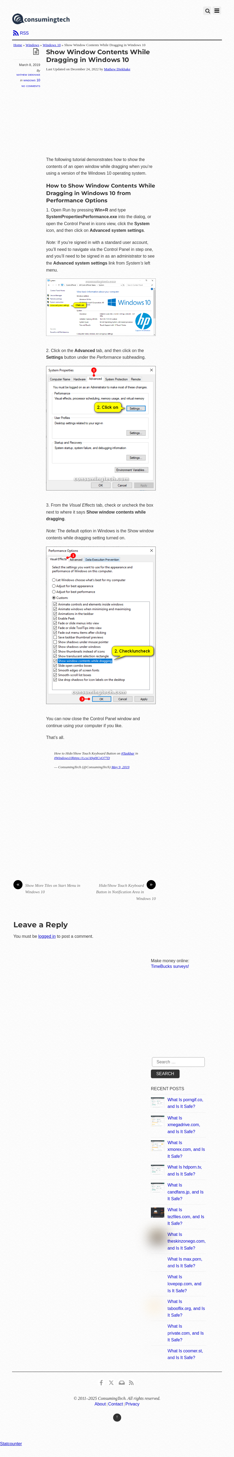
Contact (115, 1404)
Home (17, 45)
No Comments (30, 86)
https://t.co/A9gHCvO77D (91, 758)
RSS (24, 33)
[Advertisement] (140, 114)
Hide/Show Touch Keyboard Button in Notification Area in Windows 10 (126, 891)
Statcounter (11, 1443)
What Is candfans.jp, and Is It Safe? (185, 1192)
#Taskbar (127, 753)
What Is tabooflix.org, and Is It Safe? (186, 1308)
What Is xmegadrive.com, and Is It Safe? (184, 1125)
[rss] (131, 1382)
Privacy (132, 1404)
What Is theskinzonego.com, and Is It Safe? (187, 1241)
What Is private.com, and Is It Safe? (186, 1333)
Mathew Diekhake (28, 74)
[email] (121, 1382)
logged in (47, 936)
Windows (32, 45)
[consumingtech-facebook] (101, 1382)
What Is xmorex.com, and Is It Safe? (186, 1149)
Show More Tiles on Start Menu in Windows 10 (46, 888)
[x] (111, 1382)
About (100, 1404)
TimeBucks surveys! (170, 966)
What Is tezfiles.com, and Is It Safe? (186, 1216)
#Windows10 (63, 758)
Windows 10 (52, 45)
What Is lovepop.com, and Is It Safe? (184, 1284)
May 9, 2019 (120, 767)
